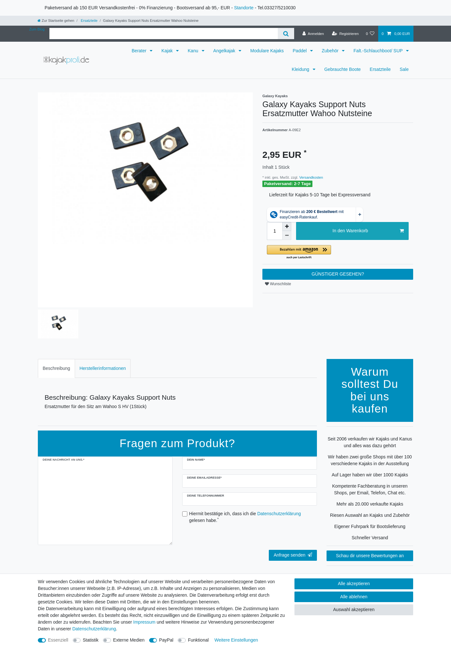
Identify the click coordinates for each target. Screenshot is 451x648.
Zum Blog (37, 29)
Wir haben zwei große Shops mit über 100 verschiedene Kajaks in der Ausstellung (370, 460)
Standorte (244, 7)
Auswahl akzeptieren (353, 609)
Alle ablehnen (354, 596)
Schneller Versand (370, 537)
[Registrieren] (345, 34)
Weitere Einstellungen (236, 640)
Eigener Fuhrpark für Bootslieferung (369, 526)
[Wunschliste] (370, 34)
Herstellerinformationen (103, 368)
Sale (404, 69)
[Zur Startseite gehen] (56, 20)
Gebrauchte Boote (342, 69)
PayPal (166, 640)
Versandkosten (310, 177)
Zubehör (331, 50)
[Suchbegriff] (163, 33)
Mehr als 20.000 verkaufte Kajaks (369, 504)
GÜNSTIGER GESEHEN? (337, 274)
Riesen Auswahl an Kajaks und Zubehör (370, 515)
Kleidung (301, 69)
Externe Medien (129, 640)
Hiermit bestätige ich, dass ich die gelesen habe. (245, 517)
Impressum (144, 622)
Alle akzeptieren (354, 583)
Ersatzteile (89, 20)
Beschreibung (56, 368)
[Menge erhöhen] (286, 226)
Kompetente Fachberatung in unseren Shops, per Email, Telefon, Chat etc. (369, 489)
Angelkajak (224, 50)
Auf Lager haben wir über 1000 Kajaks (370, 474)
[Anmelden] (313, 34)
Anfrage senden (293, 555)
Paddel (300, 50)
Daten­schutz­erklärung (94, 628)
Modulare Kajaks (267, 50)
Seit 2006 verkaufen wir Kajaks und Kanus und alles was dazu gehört (370, 442)
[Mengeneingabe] (274, 231)
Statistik (90, 640)
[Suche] (286, 33)
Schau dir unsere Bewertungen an (370, 555)
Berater (140, 50)
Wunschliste (278, 284)
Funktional (198, 640)
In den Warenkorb (368, 231)
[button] (338, 252)
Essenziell (58, 640)
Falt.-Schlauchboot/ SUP (378, 50)
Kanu (194, 50)
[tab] (56, 368)
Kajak (167, 50)
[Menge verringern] (286, 235)
